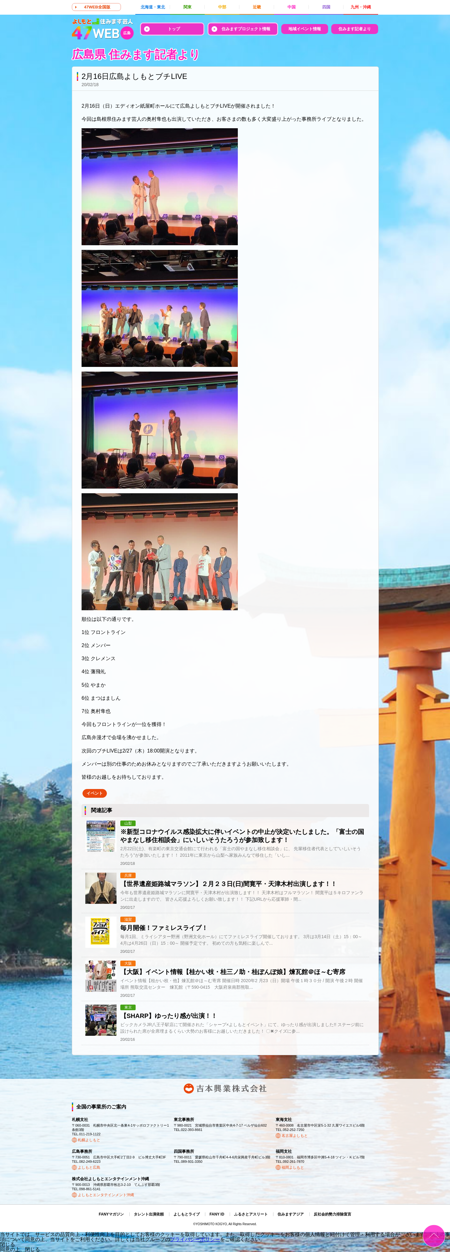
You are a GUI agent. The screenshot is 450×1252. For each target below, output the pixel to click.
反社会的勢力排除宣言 (332, 1214)
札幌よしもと (89, 1140)
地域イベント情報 (304, 29)
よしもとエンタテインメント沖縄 (106, 1195)
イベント (95, 793)
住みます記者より (354, 29)
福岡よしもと (293, 1167)
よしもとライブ (186, 1214)
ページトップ (433, 1236)
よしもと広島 (89, 1167)
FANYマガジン (111, 1214)
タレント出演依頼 (149, 1214)
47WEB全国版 (97, 7)
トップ (174, 29)
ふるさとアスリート (251, 1214)
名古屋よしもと (295, 1135)
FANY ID (216, 1214)
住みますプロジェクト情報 (246, 29)
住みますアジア (291, 1214)
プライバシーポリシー (195, 1239)
